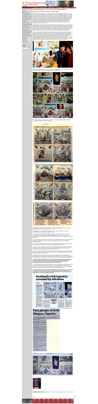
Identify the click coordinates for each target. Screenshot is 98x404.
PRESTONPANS (59, 7)
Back (34, 396)
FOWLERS (73, 7)
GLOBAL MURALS (43, 7)
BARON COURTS (51, 7)
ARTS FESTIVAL (67, 7)
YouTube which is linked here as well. (47, 228)
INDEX (35, 7)
